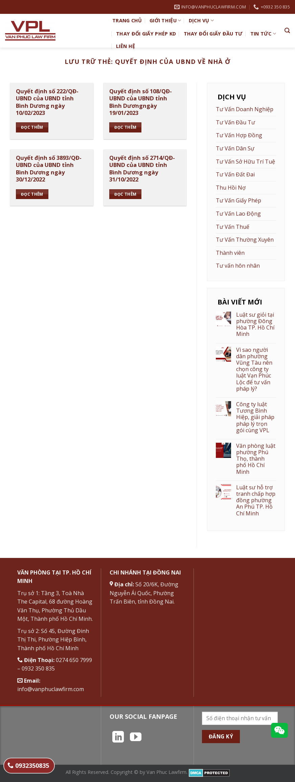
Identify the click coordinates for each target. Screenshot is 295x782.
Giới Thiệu (165, 20)
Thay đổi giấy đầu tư (213, 33)
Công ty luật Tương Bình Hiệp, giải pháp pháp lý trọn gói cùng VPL (255, 417)
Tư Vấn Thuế (232, 226)
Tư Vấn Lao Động (238, 213)
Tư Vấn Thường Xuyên (245, 239)
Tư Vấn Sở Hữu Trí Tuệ (245, 161)
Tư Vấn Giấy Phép (238, 200)
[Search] (287, 30)
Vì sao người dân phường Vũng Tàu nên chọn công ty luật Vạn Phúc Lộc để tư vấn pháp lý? (254, 369)
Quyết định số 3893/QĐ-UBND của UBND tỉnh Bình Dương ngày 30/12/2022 (49, 168)
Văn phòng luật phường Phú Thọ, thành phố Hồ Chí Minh (255, 459)
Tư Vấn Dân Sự (235, 148)
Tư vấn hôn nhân (238, 265)
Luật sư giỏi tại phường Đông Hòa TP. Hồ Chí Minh (255, 325)
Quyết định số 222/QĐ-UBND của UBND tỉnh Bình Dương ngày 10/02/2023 (47, 102)
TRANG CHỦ (127, 20)
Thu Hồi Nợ (231, 187)
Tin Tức (263, 33)
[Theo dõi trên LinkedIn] (118, 737)
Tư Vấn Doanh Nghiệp (244, 109)
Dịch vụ (201, 20)
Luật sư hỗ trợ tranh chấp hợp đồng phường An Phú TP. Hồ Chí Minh (255, 500)
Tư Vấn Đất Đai (235, 174)
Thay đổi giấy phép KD (146, 33)
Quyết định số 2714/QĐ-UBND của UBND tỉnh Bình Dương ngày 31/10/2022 (142, 168)
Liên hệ (125, 46)
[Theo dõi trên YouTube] (135, 737)
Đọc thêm (32, 127)
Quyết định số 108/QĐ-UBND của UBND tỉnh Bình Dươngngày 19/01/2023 (140, 102)
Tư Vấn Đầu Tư (235, 122)
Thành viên (230, 252)
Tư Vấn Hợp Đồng (239, 135)
